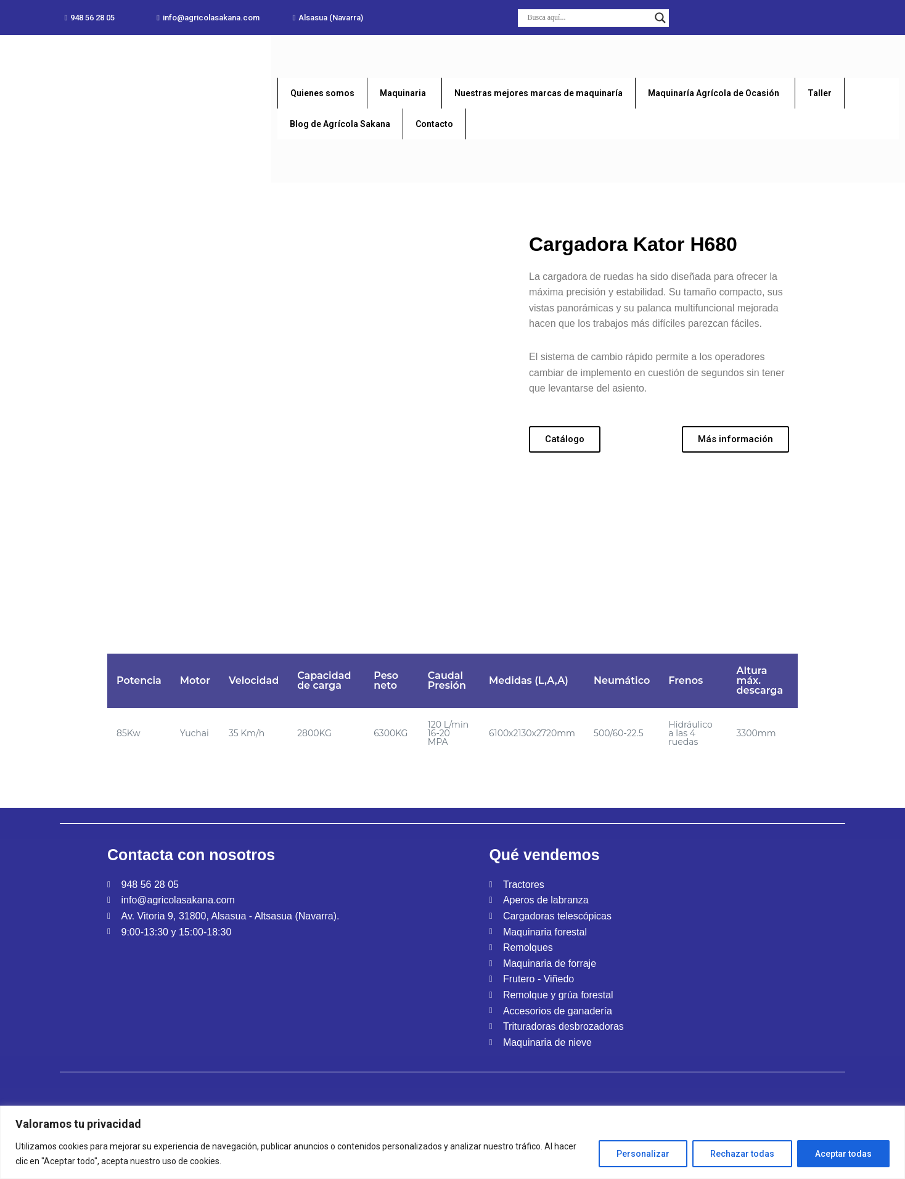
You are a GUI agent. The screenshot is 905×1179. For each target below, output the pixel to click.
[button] (89, 17)
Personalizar (643, 1154)
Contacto (434, 124)
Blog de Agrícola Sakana (340, 124)
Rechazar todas (742, 1154)
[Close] (896, 1111)
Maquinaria (403, 93)
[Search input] (587, 18)
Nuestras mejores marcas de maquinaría (538, 93)
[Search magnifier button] (660, 18)
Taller (820, 93)
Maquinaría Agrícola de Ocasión (713, 93)
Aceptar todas (843, 1154)
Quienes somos (322, 93)
